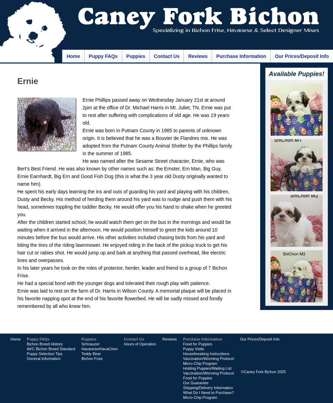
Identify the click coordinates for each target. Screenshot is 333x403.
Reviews (197, 56)
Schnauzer (91, 344)
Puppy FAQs (103, 56)
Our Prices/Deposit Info (302, 56)
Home (73, 56)
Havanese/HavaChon (100, 349)
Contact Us (167, 56)
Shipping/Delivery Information (208, 388)
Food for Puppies (197, 344)
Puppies (135, 56)
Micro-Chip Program (200, 363)
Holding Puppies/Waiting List (207, 368)
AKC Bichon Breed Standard (51, 349)
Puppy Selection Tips (44, 354)
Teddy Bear (91, 354)
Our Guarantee (195, 383)
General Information (43, 358)
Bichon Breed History (44, 344)
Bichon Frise (92, 358)
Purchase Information (241, 56)
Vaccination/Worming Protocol (208, 358)
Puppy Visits (193, 349)
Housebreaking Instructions (206, 354)
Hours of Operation (140, 344)
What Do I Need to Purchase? (208, 393)
